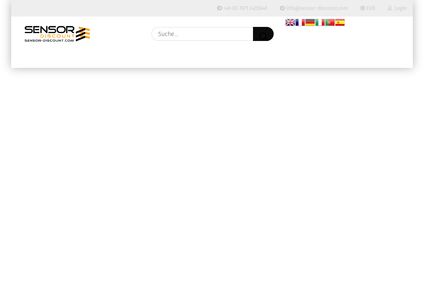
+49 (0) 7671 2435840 (242, 8)
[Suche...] (263, 34)
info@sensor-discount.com (314, 8)
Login (397, 8)
